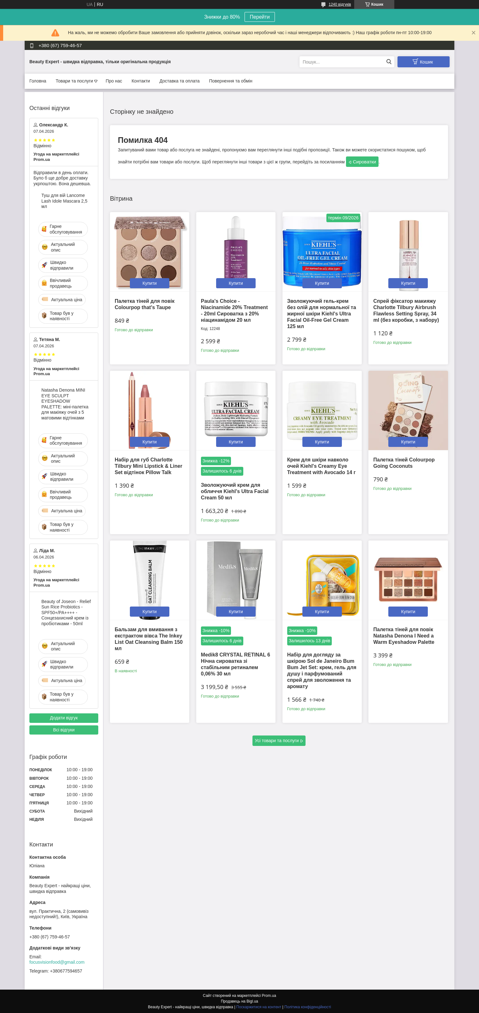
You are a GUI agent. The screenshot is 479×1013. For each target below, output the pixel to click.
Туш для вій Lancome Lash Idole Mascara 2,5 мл (64, 201)
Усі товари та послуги (277, 740)
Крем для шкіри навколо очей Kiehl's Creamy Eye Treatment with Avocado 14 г (321, 466)
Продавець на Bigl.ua (239, 1001)
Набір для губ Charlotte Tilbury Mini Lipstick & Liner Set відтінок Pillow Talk (148, 466)
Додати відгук (64, 717)
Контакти (140, 80)
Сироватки (364, 161)
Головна (37, 80)
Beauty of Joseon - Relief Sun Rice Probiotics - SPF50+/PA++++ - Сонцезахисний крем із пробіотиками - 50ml (66, 612)
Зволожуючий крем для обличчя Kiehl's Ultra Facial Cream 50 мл (235, 491)
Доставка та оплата (180, 80)
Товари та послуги (74, 80)
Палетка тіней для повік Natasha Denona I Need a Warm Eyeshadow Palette (403, 636)
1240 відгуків (340, 4)
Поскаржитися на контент (258, 1007)
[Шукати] (388, 61)
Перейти (260, 17)
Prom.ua (269, 995)
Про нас (114, 80)
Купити (149, 283)
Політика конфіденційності (307, 1007)
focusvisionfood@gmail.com (57, 962)
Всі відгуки (64, 729)
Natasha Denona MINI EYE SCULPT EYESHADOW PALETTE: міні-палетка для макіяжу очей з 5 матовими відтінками (64, 404)
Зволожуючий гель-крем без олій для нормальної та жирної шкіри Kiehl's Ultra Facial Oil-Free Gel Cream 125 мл (321, 313)
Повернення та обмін (230, 80)
